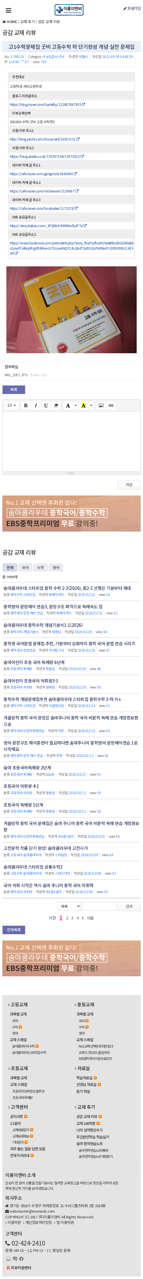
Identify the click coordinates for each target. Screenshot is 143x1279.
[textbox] (71, 441)
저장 (129, 484)
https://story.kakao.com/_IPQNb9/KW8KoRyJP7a (48, 225)
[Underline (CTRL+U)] (46, 405)
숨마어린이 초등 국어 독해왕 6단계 (34, 662)
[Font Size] (11, 405)
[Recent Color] (83, 405)
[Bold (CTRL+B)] (26, 405)
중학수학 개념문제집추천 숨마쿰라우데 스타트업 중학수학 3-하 (58, 699)
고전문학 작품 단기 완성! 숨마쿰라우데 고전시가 (45, 848)
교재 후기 (27, 21)
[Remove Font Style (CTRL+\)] (56, 405)
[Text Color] (68, 405)
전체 (10, 567)
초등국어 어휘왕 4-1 (21, 786)
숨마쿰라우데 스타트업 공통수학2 (33, 867)
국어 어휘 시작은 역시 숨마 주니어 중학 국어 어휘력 (48, 885)
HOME (12, 21)
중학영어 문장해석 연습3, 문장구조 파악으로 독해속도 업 (53, 606)
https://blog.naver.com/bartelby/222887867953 (47, 104)
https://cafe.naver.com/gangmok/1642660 (43, 173)
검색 (129, 906)
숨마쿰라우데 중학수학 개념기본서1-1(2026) (42, 625)
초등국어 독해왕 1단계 (23, 805)
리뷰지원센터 (21, 1267)
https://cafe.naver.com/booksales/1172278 (43, 208)
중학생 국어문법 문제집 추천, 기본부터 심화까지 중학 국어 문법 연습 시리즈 (69, 643)
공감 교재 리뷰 (49, 21)
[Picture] (101, 405)
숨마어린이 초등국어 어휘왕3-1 (31, 681)
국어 (25, 567)
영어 (55, 567)
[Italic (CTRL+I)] (36, 405)
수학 (40, 567)
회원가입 (132, 8)
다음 (90, 918)
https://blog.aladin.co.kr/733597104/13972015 (47, 156)
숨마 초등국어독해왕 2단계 (27, 767)
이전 (52, 918)
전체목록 (14, 929)
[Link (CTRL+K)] (111, 405)
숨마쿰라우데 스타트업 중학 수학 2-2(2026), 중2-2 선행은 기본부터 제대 (67, 588)
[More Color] (76, 405)
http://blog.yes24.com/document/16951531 (45, 138)
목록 (13, 389)
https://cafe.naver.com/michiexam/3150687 (44, 190)
